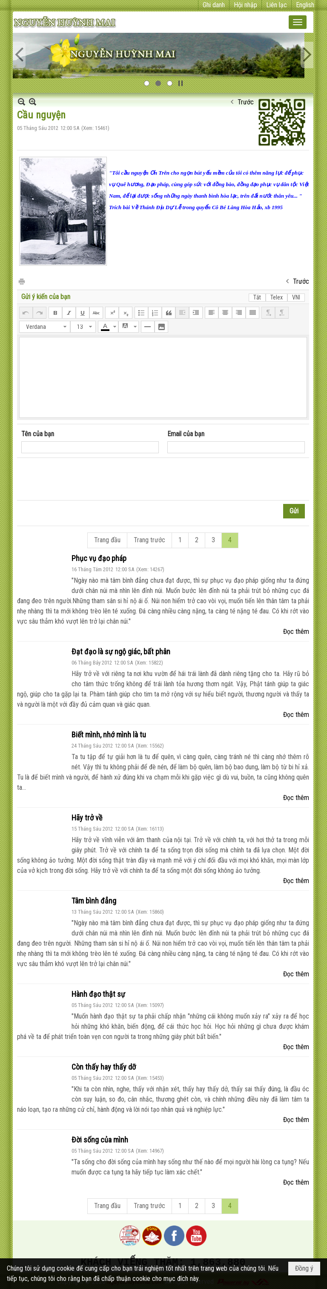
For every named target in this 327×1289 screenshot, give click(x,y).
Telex (276, 297)
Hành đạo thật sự (98, 994)
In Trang (21, 280)
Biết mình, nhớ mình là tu (109, 734)
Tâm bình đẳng (94, 900)
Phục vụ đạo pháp (99, 558)
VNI (296, 297)
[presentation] (86, 479)
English (305, 5)
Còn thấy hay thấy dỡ (104, 1066)
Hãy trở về (87, 817)
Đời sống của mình (100, 1139)
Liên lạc (276, 5)
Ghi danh (214, 5)
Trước (246, 102)
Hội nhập (245, 5)
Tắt (257, 297)
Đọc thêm (296, 631)
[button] (297, 22)
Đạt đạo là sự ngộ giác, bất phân (121, 651)
